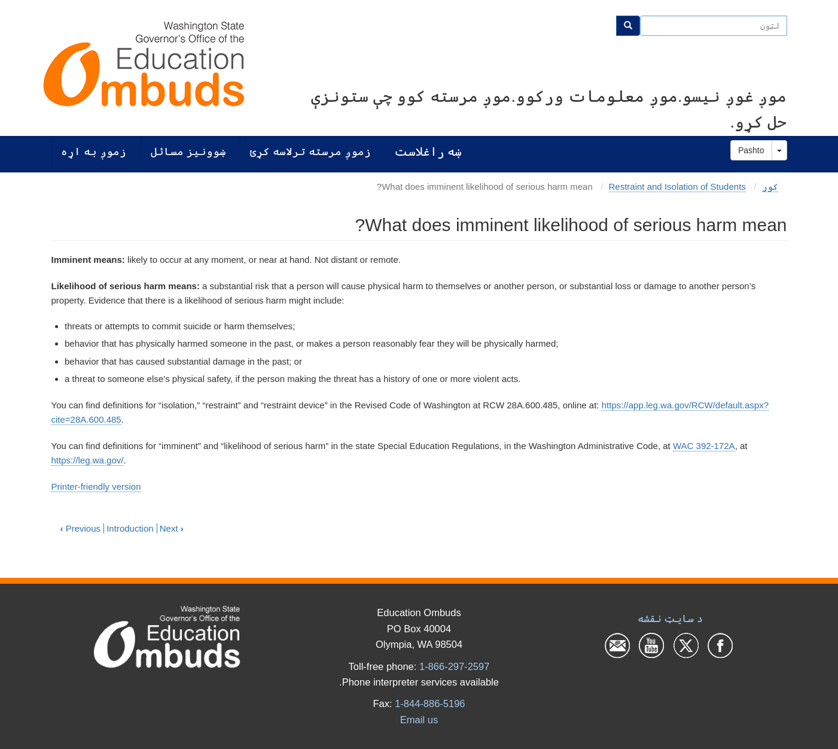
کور (770, 186)
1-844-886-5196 (430, 703)
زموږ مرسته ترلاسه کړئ (310, 151)
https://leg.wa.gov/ (87, 460)
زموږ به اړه (93, 151)
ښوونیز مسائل (188, 151)
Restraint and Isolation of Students (677, 186)
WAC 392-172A (704, 446)
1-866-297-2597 (454, 666)
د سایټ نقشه (670, 618)
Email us (419, 719)
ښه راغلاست (428, 151)
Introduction (129, 528)
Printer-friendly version (96, 486)
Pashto (751, 150)
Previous (80, 528)
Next (172, 528)
